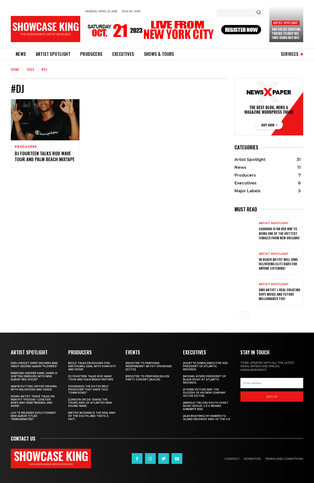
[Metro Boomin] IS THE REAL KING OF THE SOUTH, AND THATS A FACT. (92, 416)
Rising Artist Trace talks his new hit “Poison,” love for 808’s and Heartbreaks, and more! (33, 401)
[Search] (258, 13)
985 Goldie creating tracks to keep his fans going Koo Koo (286, 33)
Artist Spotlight (285, 23)
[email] (271, 383)
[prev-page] (238, 315)
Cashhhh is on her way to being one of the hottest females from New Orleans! (279, 233)
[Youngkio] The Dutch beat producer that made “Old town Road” (88, 389)
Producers (26, 146)
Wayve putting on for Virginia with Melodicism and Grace (34, 388)
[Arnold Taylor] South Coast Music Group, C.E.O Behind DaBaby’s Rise (205, 406)
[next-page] (245, 315)
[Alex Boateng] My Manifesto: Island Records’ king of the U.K (206, 417)
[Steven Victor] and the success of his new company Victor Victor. (204, 393)
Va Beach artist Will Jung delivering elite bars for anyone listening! (278, 264)
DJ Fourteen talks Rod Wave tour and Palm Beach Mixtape (45, 156)
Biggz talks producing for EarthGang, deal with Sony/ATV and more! (92, 366)
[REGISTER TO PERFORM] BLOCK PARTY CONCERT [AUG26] (147, 378)
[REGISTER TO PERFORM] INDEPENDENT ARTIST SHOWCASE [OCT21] (149, 366)
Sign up (272, 396)
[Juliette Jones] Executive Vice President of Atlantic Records (205, 366)
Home (15, 69)
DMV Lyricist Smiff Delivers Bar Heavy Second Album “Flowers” (34, 365)
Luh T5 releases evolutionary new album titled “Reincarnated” (33, 416)
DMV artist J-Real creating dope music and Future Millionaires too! (279, 294)
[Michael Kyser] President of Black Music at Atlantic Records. (204, 379)
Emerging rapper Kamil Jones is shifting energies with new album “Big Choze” (34, 376)
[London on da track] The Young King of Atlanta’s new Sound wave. (90, 403)
